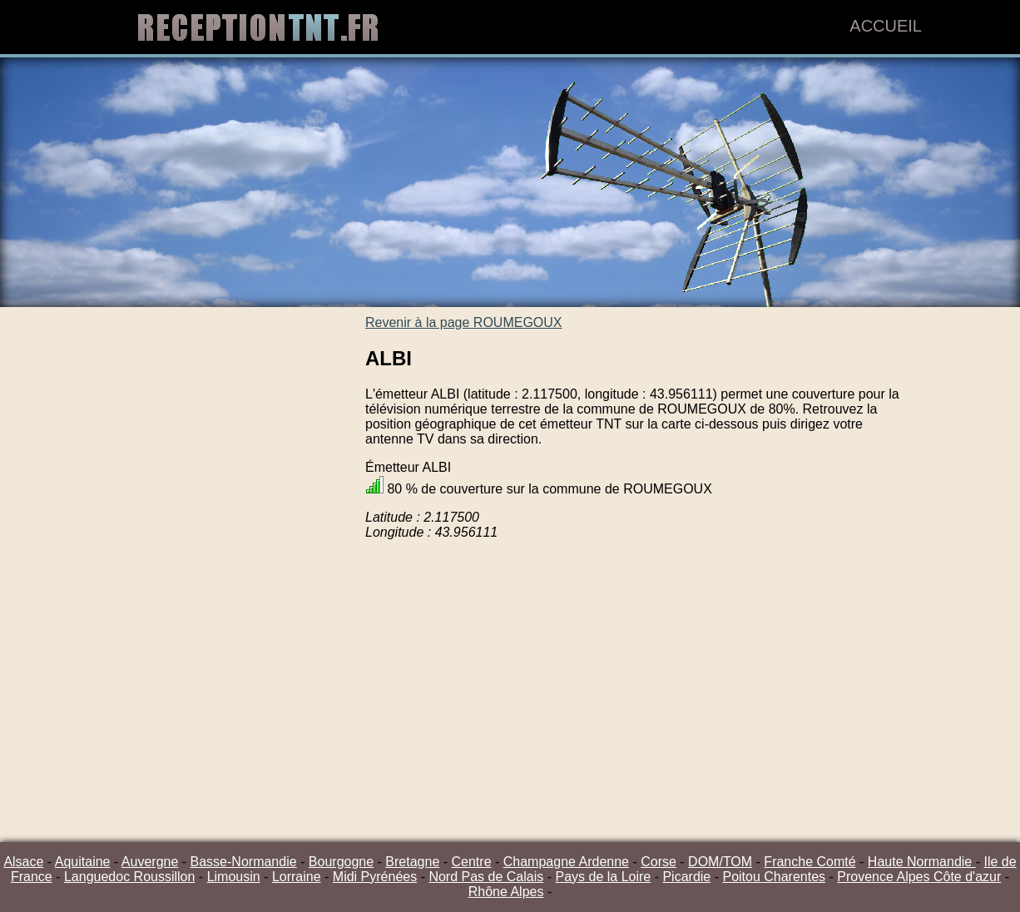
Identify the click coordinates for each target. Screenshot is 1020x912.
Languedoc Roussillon (129, 877)
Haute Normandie (922, 862)
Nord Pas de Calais (485, 877)
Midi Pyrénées (375, 877)
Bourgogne (341, 862)
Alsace (23, 862)
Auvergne (150, 862)
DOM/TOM (720, 862)
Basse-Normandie (244, 862)
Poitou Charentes (773, 877)
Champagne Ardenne (566, 862)
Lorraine (296, 877)
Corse (658, 862)
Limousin (233, 877)
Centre (472, 862)
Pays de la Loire (603, 877)
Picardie (686, 877)
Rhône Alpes (506, 892)
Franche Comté (809, 862)
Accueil (885, 26)
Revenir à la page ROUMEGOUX (463, 322)
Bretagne (412, 862)
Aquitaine (83, 862)
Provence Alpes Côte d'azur (919, 877)
